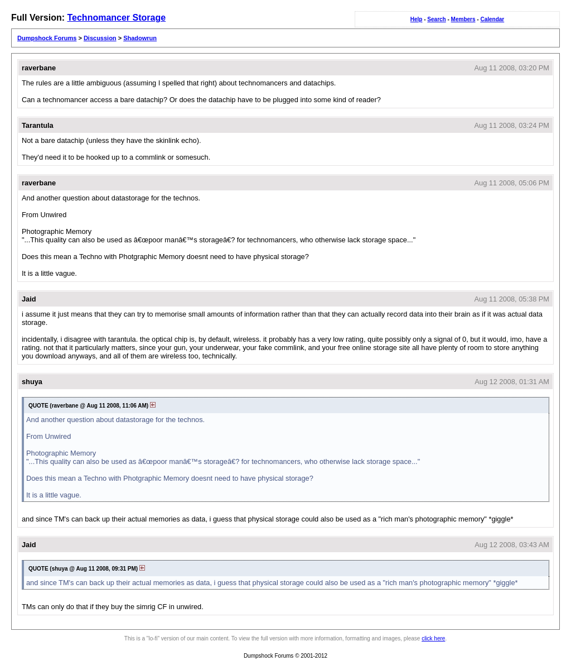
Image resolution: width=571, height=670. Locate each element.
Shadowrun (140, 38)
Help (416, 19)
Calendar (492, 19)
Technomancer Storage (116, 17)
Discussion (100, 38)
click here (433, 638)
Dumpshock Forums (46, 38)
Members (463, 19)
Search (436, 19)
